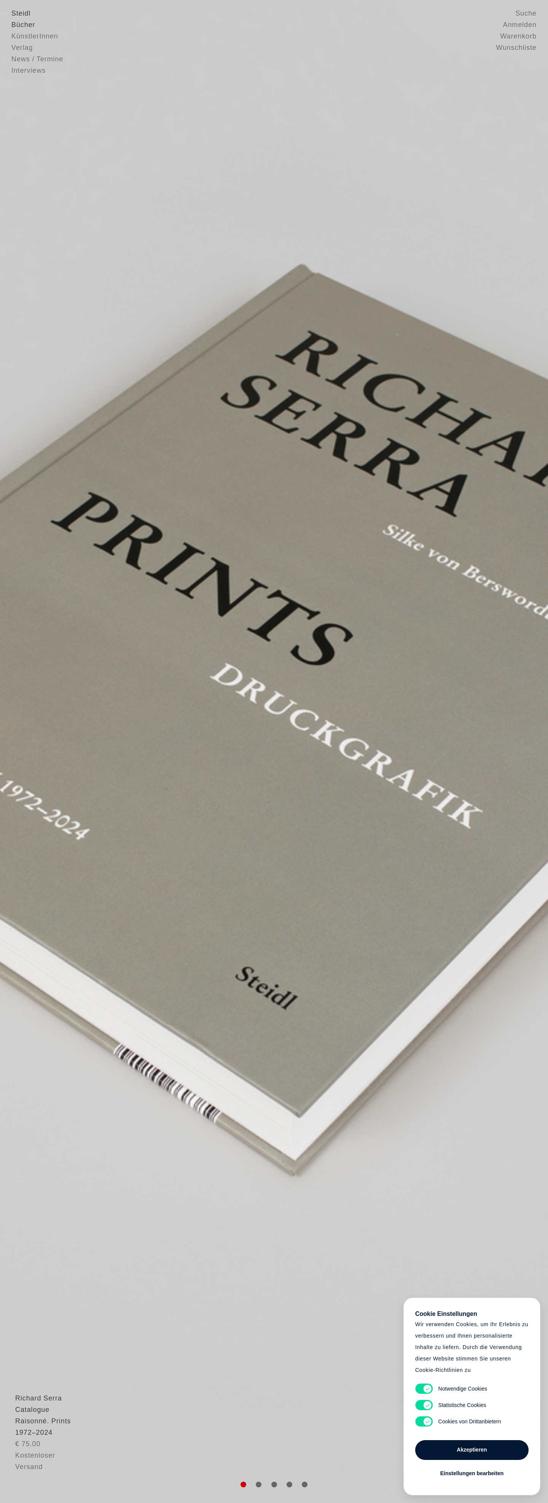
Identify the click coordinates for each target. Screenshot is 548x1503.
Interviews (28, 70)
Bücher (23, 25)
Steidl (20, 13)
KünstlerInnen (34, 36)
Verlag (22, 47)
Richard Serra (34, 1440)
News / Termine (37, 59)
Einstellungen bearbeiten (471, 1473)
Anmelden (520, 25)
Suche (526, 13)
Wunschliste (516, 47)
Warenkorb (518, 36)
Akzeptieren (472, 1450)
